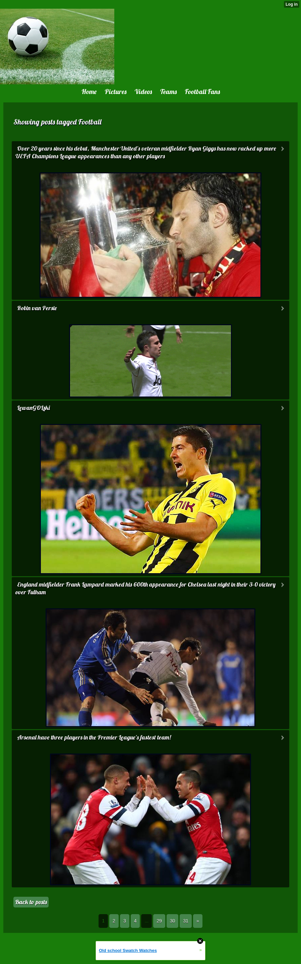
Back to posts (31, 902)
